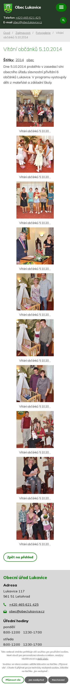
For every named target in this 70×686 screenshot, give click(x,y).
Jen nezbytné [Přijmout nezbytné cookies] (36, 679)
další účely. (42, 658)
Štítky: (8, 60)
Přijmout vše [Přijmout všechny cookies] (13, 679)
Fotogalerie (43, 33)
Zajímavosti (22, 33)
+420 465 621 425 (24, 604)
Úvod (6, 33)
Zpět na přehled (20, 557)
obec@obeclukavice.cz (26, 611)
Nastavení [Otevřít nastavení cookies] (58, 679)
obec (30, 60)
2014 (20, 60)
